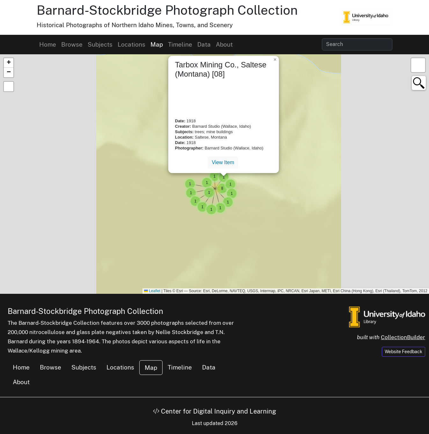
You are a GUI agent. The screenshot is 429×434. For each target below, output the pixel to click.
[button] (222, 188)
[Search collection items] (357, 44)
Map (156, 44)
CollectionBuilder (403, 337)
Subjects (100, 44)
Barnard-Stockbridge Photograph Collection (167, 10)
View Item (223, 162)
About (224, 44)
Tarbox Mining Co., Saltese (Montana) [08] (220, 69)
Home (47, 44)
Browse (72, 44)
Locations (131, 44)
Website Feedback (403, 351)
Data (204, 44)
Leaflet (152, 291)
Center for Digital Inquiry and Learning (214, 411)
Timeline (180, 44)
